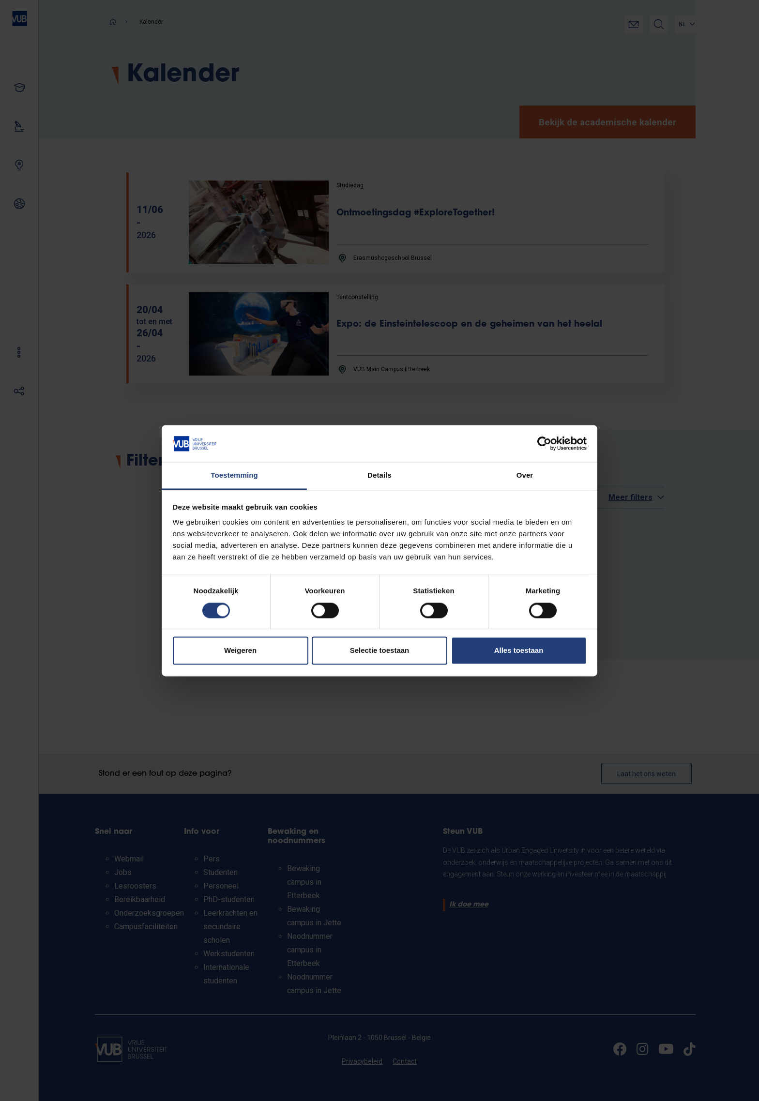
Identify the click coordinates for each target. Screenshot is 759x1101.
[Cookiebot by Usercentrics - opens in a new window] (544, 443)
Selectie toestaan (380, 651)
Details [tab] (379, 475)
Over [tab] (524, 475)
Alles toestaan (519, 651)
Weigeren (240, 651)
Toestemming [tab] (234, 475)
